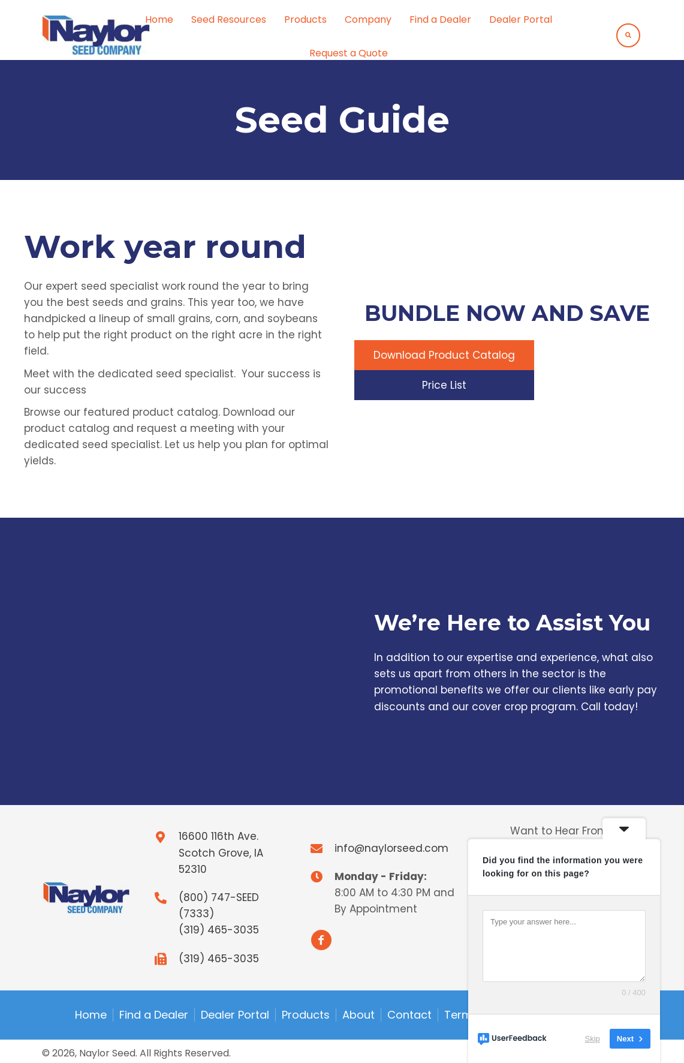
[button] (444, 354)
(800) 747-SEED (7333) (219, 905)
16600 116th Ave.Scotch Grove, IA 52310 (221, 852)
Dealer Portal (235, 1015)
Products (306, 1015)
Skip (592, 1038)
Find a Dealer (153, 1015)
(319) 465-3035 (219, 930)
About (358, 1015)
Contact (409, 1015)
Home (91, 1015)
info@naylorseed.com (391, 848)
